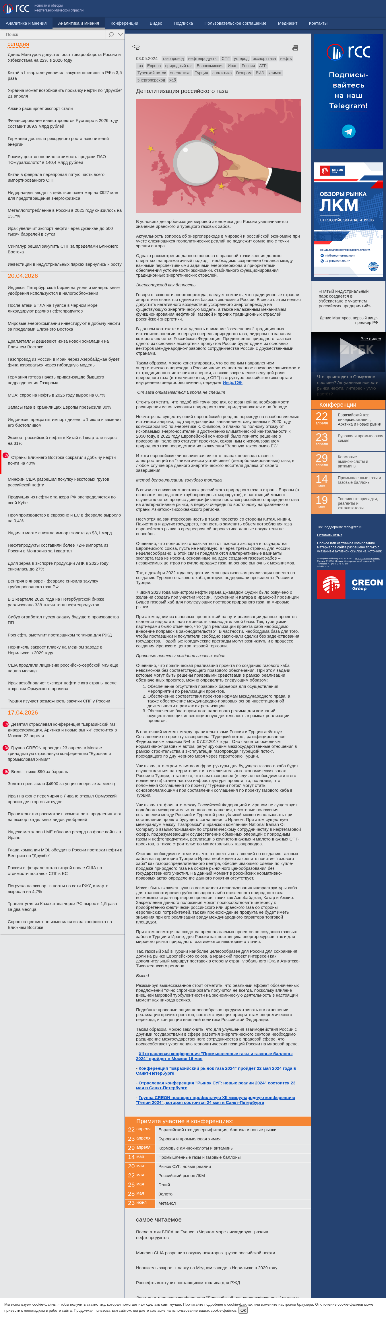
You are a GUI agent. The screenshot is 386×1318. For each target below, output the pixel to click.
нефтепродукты (203, 58)
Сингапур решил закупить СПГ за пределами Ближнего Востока (63, 249)
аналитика (222, 73)
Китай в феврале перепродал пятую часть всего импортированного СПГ (56, 177)
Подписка (159, 23)
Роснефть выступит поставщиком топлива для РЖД (60, 634)
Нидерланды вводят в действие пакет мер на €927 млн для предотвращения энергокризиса (63, 195)
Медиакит (340, 8)
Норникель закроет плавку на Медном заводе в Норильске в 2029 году (55, 650)
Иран (232, 65)
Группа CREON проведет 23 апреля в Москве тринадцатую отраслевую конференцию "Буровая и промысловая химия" (59, 753)
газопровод (173, 58)
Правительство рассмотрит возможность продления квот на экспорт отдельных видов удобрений (65, 816)
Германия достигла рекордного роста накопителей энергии (58, 141)
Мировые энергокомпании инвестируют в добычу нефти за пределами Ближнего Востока (64, 326)
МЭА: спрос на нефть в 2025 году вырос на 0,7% (56, 395)
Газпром (244, 73)
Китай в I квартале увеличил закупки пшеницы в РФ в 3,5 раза (65, 75)
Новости (14, 23)
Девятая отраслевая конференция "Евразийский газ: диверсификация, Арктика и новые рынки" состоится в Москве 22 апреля (62, 730)
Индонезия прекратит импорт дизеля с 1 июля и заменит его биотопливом (64, 422)
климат (275, 73)
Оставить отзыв (329, 535)
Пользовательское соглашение (288, 8)
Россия (248, 65)
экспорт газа (264, 58)
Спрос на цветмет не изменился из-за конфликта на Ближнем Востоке (60, 924)
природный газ (179, 65)
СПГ (226, 58)
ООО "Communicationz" (367, 558)
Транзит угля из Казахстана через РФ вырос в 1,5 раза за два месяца (62, 906)
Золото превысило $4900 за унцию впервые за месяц (61, 783)
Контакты (371, 8)
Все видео (370, 338)
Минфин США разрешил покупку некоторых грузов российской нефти (58, 482)
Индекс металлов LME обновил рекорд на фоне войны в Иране (64, 834)
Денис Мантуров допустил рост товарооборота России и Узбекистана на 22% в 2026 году (64, 57)
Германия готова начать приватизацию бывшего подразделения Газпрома (56, 379)
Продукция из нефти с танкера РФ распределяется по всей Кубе (62, 499)
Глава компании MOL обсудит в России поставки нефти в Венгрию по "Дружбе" (65, 852)
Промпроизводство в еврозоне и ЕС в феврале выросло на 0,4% (64, 518)
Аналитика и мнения (54, 23)
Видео (131, 23)
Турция (201, 73)
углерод (241, 58)
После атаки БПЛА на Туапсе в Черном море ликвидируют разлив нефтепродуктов (53, 308)
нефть (286, 58)
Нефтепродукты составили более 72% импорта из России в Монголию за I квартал (58, 548)
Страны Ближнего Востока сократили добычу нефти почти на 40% (62, 460)
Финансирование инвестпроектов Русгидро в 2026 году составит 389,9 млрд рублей (63, 123)
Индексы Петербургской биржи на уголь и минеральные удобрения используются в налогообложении (64, 290)
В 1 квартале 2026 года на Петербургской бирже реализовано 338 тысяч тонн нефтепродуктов (56, 602)
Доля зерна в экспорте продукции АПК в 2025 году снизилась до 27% (58, 566)
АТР (263, 65)
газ (140, 65)
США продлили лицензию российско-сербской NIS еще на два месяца (63, 668)
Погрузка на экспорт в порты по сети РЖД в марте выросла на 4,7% (58, 888)
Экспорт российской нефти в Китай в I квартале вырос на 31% (62, 440)
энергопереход (151, 80)
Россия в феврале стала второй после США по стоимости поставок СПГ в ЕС (55, 870)
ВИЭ (260, 73)
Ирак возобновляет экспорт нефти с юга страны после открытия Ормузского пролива (62, 685)
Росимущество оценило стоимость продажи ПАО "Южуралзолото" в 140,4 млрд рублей (57, 159)
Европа (154, 65)
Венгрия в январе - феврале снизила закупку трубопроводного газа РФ (53, 584)
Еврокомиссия (210, 65)
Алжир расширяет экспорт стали (40, 108)
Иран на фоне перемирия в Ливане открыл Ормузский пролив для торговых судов (62, 798)
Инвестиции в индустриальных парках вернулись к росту (65, 264)
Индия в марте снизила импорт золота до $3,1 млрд (60, 532)
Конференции (100, 23)
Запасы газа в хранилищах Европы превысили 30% (59, 407)
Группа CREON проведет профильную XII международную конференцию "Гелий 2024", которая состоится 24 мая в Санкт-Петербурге (215, 1100)
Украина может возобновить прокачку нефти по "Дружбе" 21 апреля (65, 93)
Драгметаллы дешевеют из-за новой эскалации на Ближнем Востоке (58, 344)
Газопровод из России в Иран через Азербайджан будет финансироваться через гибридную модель (63, 362)
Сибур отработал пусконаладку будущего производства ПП (63, 619)
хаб (172, 80)
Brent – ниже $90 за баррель (39, 771)
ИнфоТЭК (233, 382)
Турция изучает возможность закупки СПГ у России (59, 700)
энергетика (180, 73)
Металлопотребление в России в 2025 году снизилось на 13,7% (65, 213)
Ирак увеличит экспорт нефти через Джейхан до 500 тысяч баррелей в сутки (60, 231)
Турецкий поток (151, 73)
